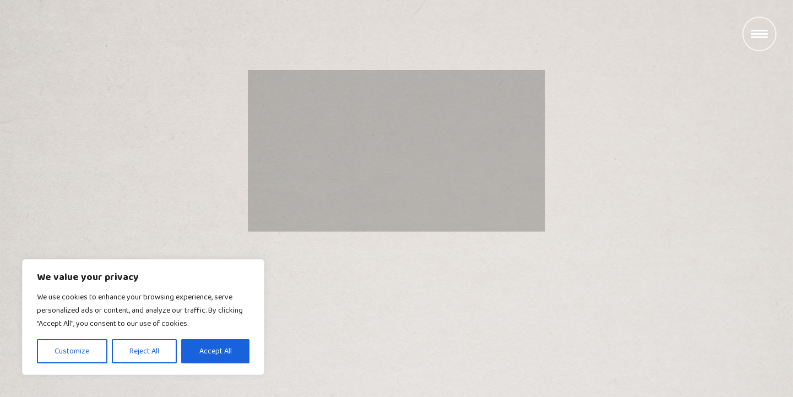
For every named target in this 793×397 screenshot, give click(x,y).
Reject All (144, 351)
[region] (143, 317)
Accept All (215, 351)
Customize (72, 351)
